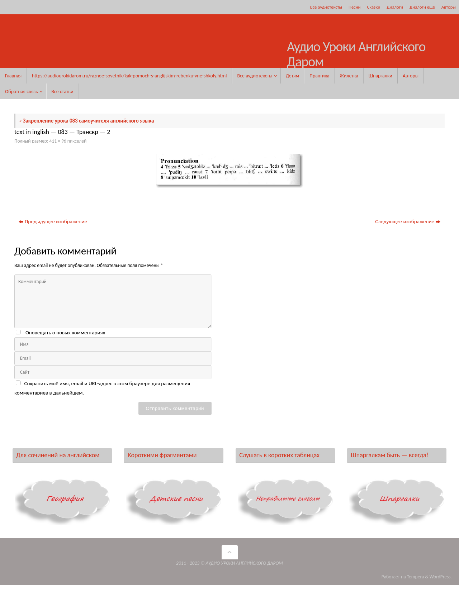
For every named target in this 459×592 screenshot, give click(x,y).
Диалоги (395, 7)
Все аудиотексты (326, 7)
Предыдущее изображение (53, 221)
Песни (354, 7)
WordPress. (441, 577)
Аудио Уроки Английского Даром (356, 54)
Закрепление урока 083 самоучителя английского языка (86, 121)
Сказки (373, 7)
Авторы (448, 7)
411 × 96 (57, 141)
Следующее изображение (407, 221)
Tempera (415, 577)
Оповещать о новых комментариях (65, 332)
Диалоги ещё (422, 7)
